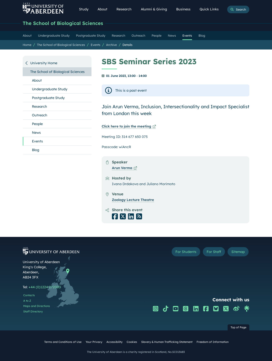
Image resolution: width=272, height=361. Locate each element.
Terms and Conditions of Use (62, 342)
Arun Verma (122, 168)
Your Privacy (94, 342)
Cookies (132, 342)
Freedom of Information (213, 342)
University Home (43, 63)
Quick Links (211, 9)
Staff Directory (33, 311)
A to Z (27, 300)
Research (126, 9)
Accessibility (114, 342)
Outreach (39, 115)
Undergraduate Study (49, 89)
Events (95, 45)
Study (86, 9)
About (105, 9)
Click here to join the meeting (126, 126)
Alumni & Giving (156, 9)
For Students (185, 252)
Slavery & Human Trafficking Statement (166, 342)
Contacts (29, 295)
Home (27, 45)
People (37, 124)
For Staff (214, 252)
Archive (111, 45)
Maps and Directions (36, 306)
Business (185, 9)
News (36, 132)
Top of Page (238, 327)
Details (127, 45)
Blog (35, 150)
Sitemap (238, 252)
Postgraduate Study (48, 98)
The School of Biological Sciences (63, 23)
